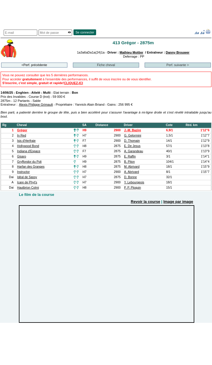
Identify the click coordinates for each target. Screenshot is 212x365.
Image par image (178, 201)
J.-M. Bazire (132, 130)
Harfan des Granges (30, 166)
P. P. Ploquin (132, 187)
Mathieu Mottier (131, 52)
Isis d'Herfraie (26, 140)
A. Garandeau (133, 151)
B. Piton (129, 161)
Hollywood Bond (28, 146)
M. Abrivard (131, 166)
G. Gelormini (132, 135)
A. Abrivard (131, 171)
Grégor (22, 130)
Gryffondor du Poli (29, 161)
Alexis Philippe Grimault (36, 104)
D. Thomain (132, 140)
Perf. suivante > (177, 65)
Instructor (23, 171)
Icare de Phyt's (27, 182)
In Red (21, 135)
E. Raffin (130, 156)
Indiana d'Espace (28, 151)
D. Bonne (130, 177)
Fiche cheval (106, 65)
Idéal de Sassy (27, 177)
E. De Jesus (132, 146)
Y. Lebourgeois (134, 182)
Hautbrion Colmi (28, 187)
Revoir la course (145, 201)
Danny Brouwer (178, 52)
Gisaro (21, 156)
